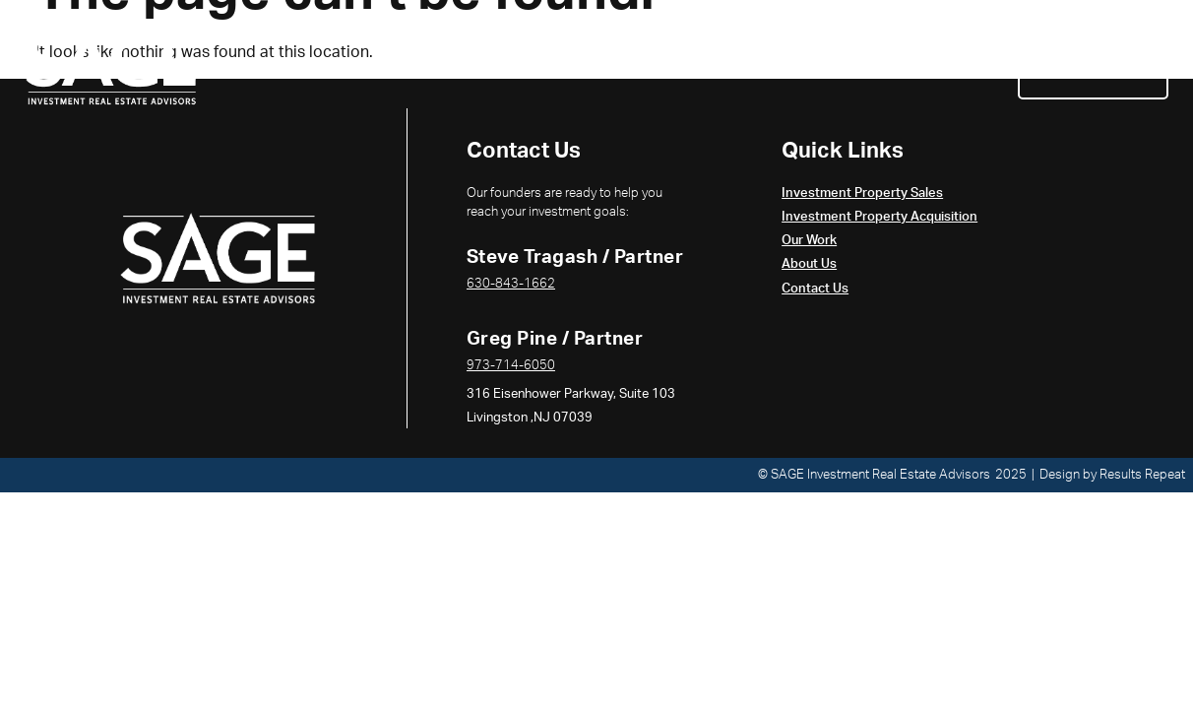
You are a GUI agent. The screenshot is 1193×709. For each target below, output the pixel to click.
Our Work (851, 65)
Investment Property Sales (384, 65)
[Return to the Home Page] (217, 258)
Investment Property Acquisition (650, 65)
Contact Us (1093, 65)
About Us (962, 65)
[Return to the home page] (111, 65)
